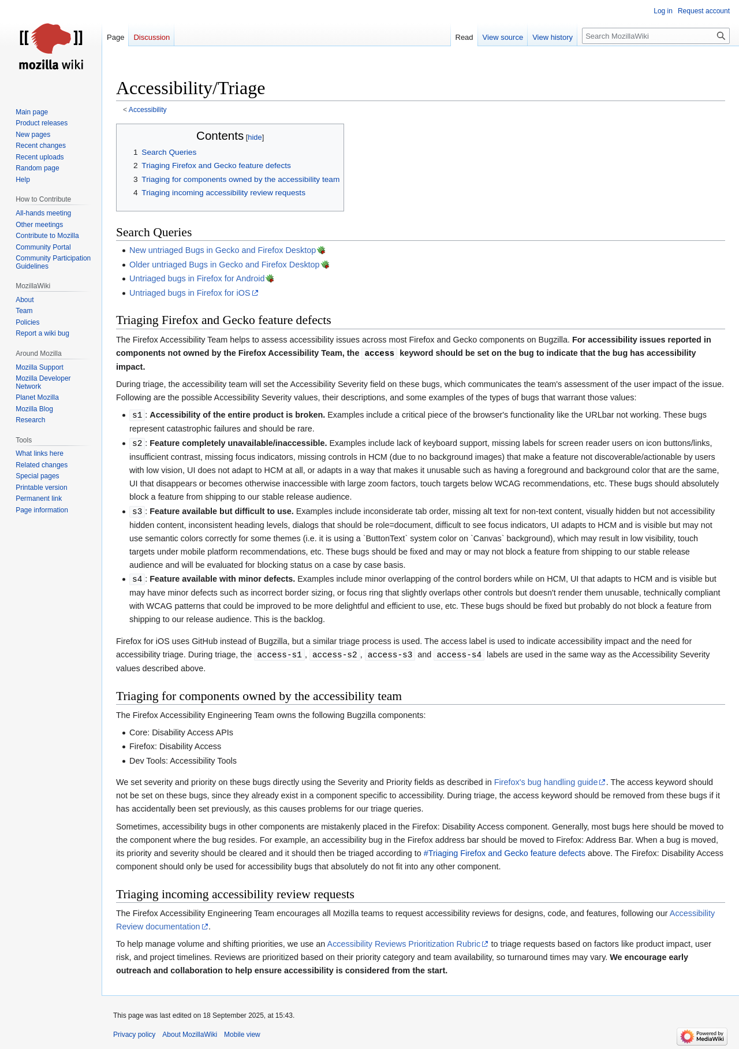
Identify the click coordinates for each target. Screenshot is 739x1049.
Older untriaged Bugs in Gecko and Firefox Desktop (224, 264)
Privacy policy (134, 1035)
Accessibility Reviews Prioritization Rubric (404, 943)
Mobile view (242, 1035)
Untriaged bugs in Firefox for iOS (190, 292)
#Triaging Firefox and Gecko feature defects (504, 853)
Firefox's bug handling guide (546, 782)
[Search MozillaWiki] (656, 36)
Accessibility (148, 110)
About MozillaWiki (189, 1035)
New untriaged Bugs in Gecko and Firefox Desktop (222, 250)
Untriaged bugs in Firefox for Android (196, 278)
